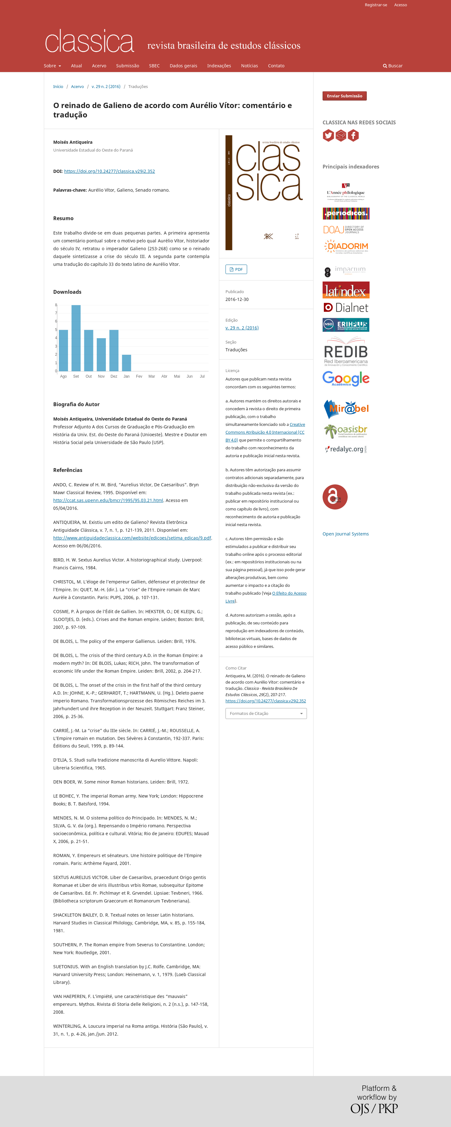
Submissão (127, 66)
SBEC (154, 66)
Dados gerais (183, 66)
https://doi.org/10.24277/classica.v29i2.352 (109, 171)
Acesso (400, 5)
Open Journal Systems (346, 534)
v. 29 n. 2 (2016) (106, 86)
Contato (276, 66)
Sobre (50, 66)
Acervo (99, 66)
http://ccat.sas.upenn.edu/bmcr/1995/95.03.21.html (108, 500)
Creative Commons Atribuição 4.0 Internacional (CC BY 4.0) (265, 432)
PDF (238, 269)
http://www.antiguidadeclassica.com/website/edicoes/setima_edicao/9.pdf (132, 538)
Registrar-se (376, 5)
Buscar (393, 66)
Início (58, 86)
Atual (76, 66)
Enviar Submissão (344, 96)
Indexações (219, 66)
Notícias (249, 66)
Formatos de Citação (249, 713)
